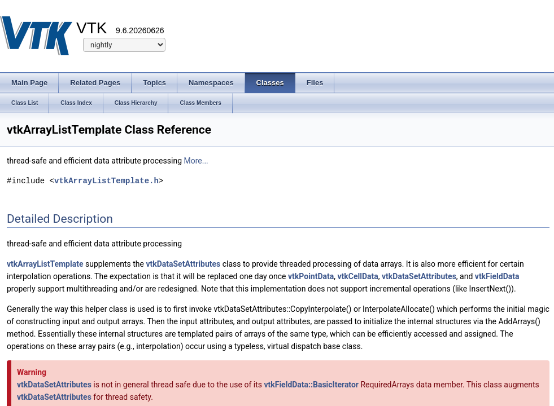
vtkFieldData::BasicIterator (311, 384)
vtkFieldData (497, 276)
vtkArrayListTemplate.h (106, 180)
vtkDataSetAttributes (183, 263)
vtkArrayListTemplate (45, 263)
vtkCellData (357, 276)
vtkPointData (311, 276)
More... (196, 160)
